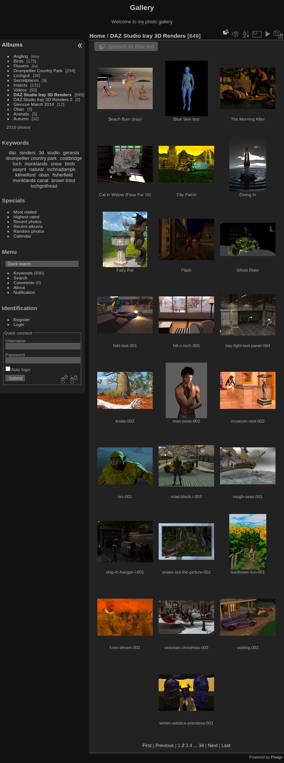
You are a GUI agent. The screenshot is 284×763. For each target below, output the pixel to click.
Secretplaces (26, 80)
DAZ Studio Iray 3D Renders (43, 94)
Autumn (21, 118)
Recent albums (28, 226)
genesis (71, 152)
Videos (20, 89)
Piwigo (277, 757)
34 (201, 745)
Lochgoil (22, 75)
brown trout (63, 180)
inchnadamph (61, 169)
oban (44, 175)
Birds (19, 60)
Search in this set (131, 46)
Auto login (18, 369)
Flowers (21, 65)
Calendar (22, 235)
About (19, 287)
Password (15, 354)
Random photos (29, 231)
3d (41, 152)
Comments (24, 282)
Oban (19, 109)
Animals (21, 113)
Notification (24, 292)
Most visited (25, 211)
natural (36, 169)
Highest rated (27, 216)
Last (226, 745)
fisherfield (63, 175)
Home (97, 36)
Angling (21, 56)
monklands (36, 164)
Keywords (23, 272)
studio (53, 152)
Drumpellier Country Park (38, 70)
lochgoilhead (44, 186)
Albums (12, 44)
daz (13, 152)
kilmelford (25, 175)
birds (70, 164)
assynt (19, 169)
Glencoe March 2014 (34, 104)
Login (19, 324)
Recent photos (28, 221)
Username (16, 340)
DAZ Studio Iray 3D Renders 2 (43, 99)
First (147, 745)
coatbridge (71, 158)
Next (212, 745)
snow (56, 164)
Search (20, 277)
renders (28, 152)
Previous (164, 745)
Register (22, 319)
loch (17, 164)
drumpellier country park (31, 158)
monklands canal (30, 180)
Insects (20, 85)
